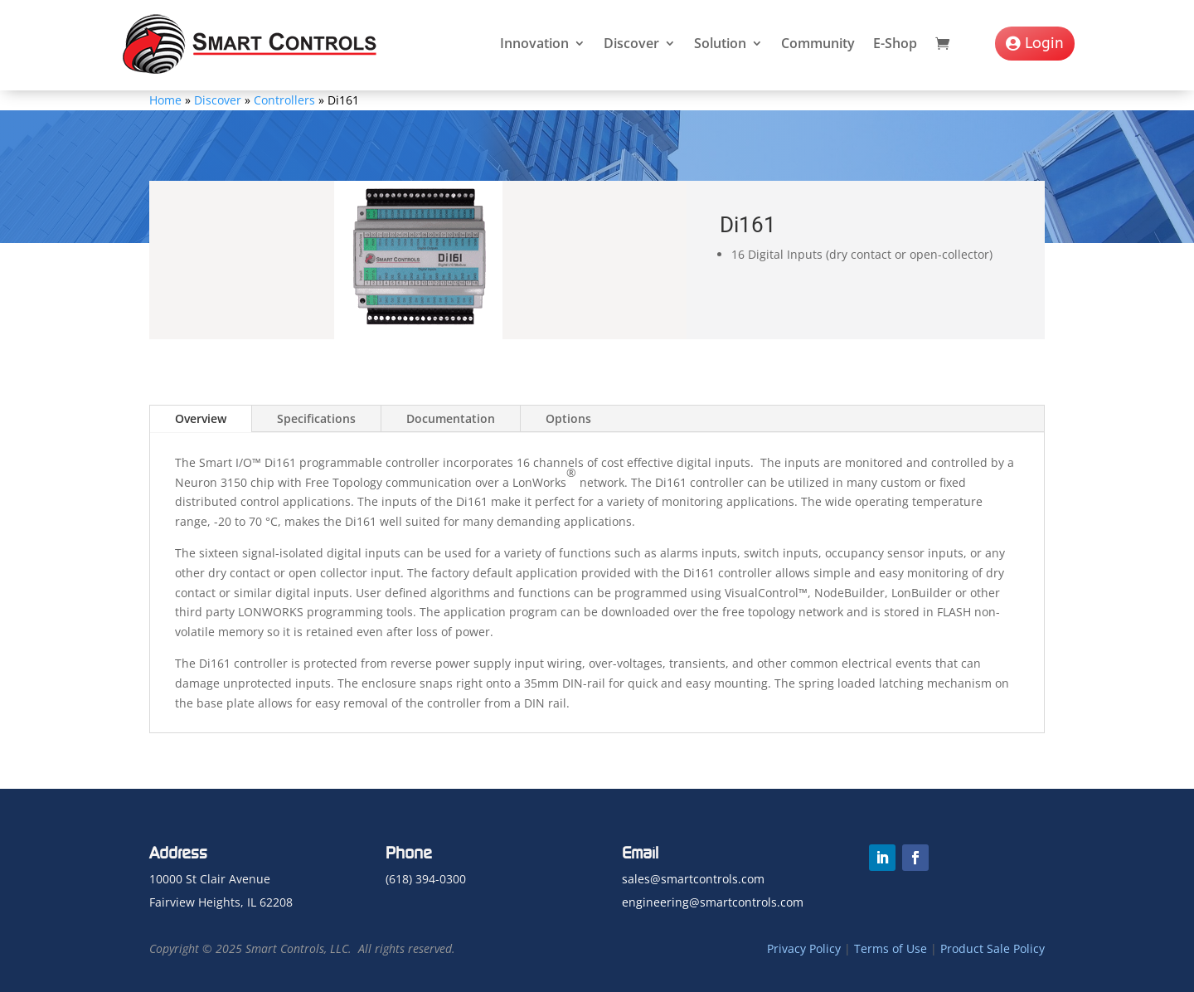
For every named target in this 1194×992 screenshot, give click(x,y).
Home (165, 100)
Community (818, 43)
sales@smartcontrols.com (693, 879)
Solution (720, 43)
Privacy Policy (804, 948)
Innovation (534, 43)
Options (568, 418)
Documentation (450, 418)
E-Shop (895, 43)
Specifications (316, 418)
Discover (631, 43)
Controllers (284, 100)
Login (1044, 43)
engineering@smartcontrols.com (712, 902)
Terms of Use (890, 948)
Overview (200, 418)
